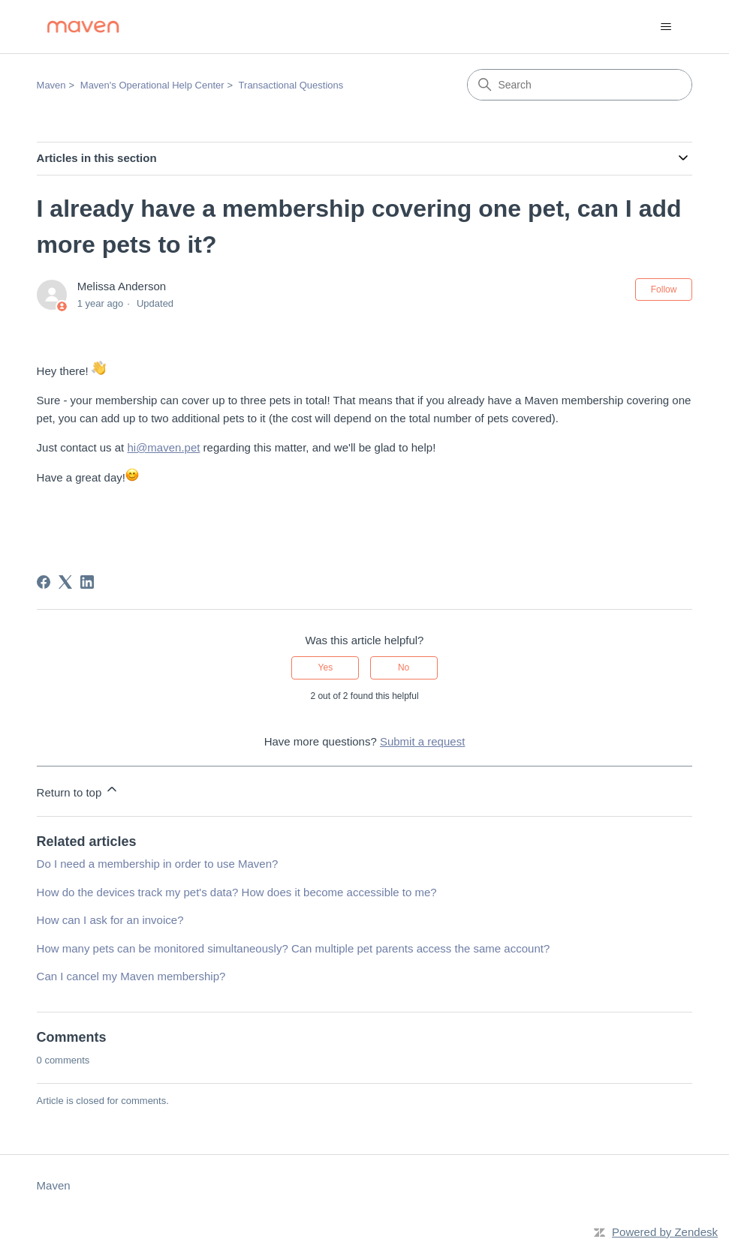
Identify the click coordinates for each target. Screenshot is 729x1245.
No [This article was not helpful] (403, 667)
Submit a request (422, 741)
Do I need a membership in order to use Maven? (158, 863)
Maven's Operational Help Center (152, 85)
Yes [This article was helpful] (325, 667)
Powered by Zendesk (665, 1232)
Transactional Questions (291, 85)
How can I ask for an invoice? (110, 920)
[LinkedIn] (87, 582)
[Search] (579, 85)
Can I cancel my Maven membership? (131, 976)
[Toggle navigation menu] (665, 27)
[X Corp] (65, 582)
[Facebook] (43, 582)
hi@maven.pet (163, 447)
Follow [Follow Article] (664, 289)
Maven (51, 85)
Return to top (78, 790)
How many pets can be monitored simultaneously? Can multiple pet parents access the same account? (293, 948)
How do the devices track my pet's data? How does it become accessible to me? (237, 892)
